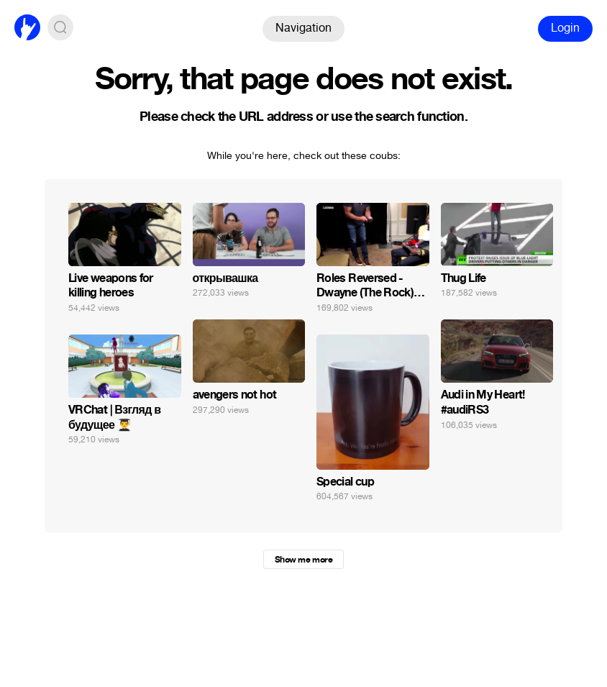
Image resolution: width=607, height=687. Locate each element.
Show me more (303, 559)
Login (565, 27)
